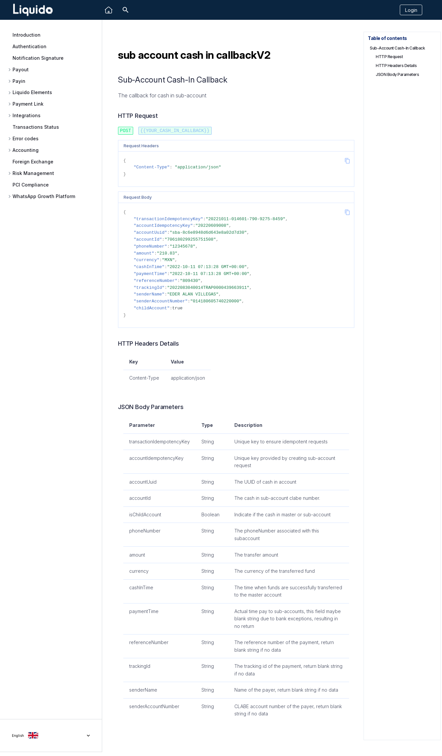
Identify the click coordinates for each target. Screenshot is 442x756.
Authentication (29, 46)
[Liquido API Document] (33, 10)
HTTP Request (389, 56)
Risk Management (33, 173)
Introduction (27, 35)
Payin (19, 81)
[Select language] (51, 735)
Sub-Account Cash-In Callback (397, 48)
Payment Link (28, 104)
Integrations (27, 116)
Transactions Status (36, 127)
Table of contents (387, 38)
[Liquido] (108, 10)
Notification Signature (38, 58)
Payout (21, 70)
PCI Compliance (31, 185)
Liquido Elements (32, 92)
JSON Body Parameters (397, 74)
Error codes (26, 139)
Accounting (26, 150)
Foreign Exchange (33, 161)
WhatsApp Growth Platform (44, 196)
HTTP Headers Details (396, 65)
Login (411, 10)
